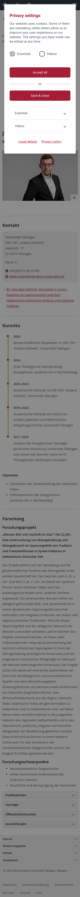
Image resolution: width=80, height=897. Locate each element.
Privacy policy (51, 142)
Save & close (40, 96)
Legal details (28, 142)
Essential (24, 54)
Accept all (40, 72)
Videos (52, 54)
